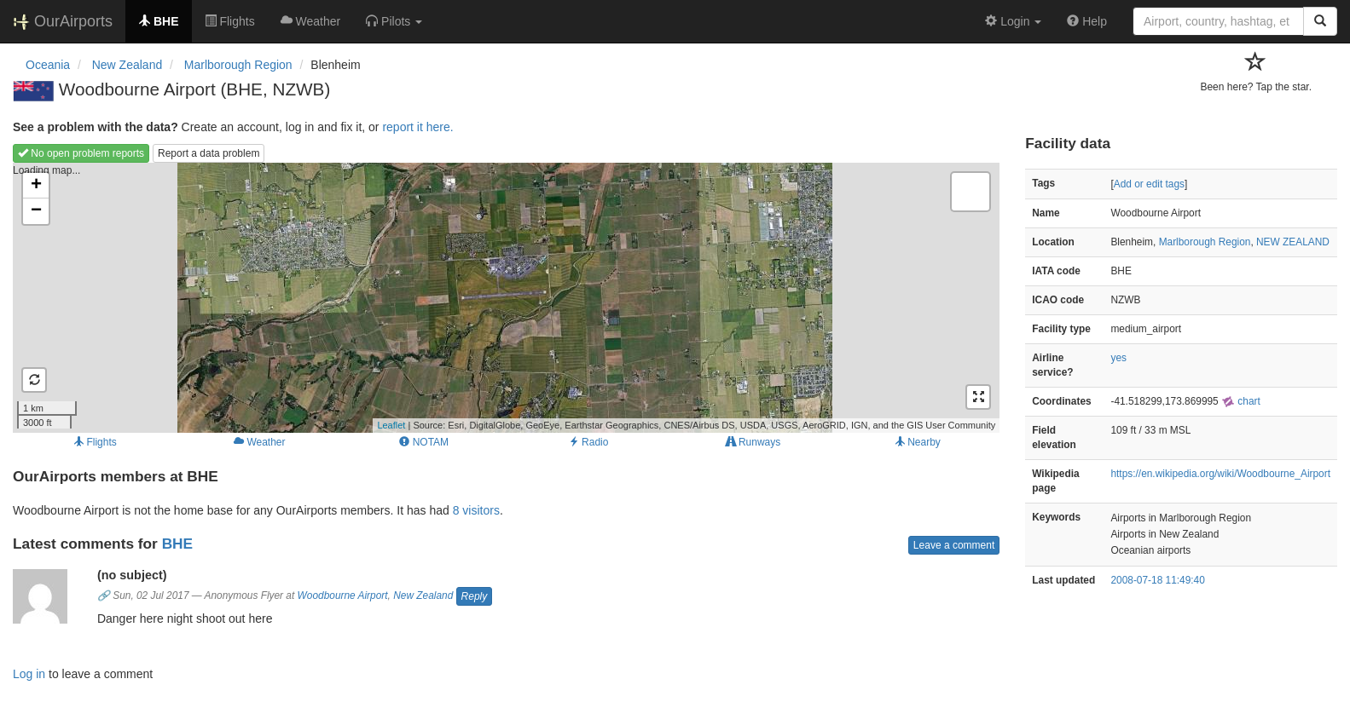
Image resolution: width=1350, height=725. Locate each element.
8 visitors (476, 510)
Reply (474, 596)
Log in (29, 674)
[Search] (1320, 21)
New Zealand (423, 595)
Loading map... (504, 297)
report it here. (417, 127)
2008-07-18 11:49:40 (1157, 580)
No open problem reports (81, 153)
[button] (394, 21)
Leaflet (391, 425)
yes (1118, 358)
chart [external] (1240, 401)
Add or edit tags (1149, 184)
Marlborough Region (1205, 242)
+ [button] (36, 186)
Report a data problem (208, 153)
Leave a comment (953, 545)
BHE (177, 543)
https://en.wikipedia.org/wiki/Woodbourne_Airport (1220, 474)
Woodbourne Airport (343, 595)
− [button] (36, 211)
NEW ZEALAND (1293, 242)
